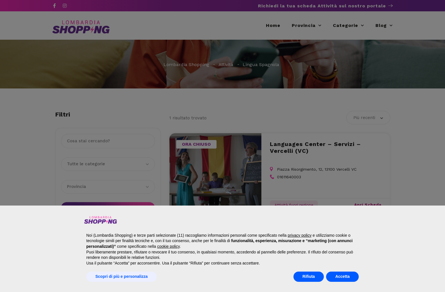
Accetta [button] (342, 276)
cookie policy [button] (168, 246)
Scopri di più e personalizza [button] (121, 276)
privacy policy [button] (300, 235)
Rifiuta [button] (309, 276)
